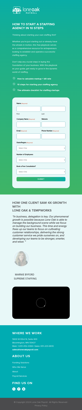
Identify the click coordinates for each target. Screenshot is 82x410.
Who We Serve (19, 367)
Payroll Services (19, 376)
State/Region (24, 142)
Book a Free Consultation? (26, 166)
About (15, 371)
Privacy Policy (41, 405)
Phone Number (50, 131)
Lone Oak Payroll (39, 402)
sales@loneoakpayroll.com (25, 349)
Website (45, 119)
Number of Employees (25, 154)
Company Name (26, 119)
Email (22, 131)
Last (43, 114)
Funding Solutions (20, 362)
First (18, 114)
